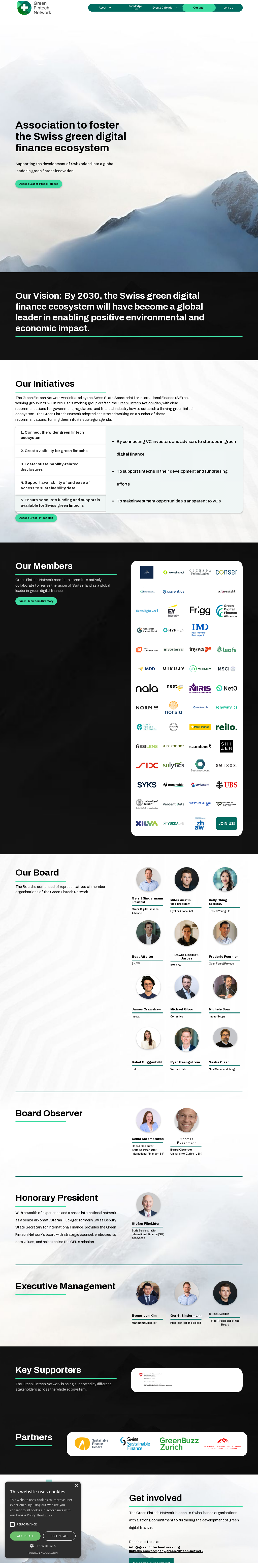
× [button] (76, 1486)
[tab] (60, 435)
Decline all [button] (59, 1536)
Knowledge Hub (135, 7)
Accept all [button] (25, 1536)
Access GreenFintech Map (36, 518)
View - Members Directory (36, 601)
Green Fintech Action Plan (139, 403)
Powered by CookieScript (43, 1552)
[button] (105, 8)
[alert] (43, 1520)
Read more (44, 1515)
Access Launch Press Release (38, 184)
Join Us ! (229, 7)
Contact (199, 7)
